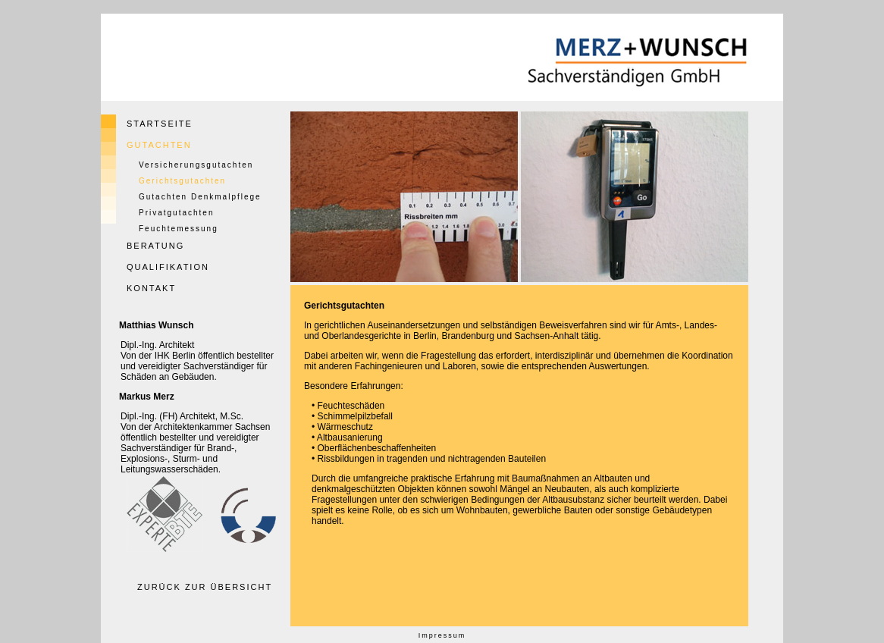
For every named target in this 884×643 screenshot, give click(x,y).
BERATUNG (155, 245)
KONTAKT (151, 288)
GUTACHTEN (159, 144)
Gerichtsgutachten (182, 181)
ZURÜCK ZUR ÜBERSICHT (204, 586)
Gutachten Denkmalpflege (200, 197)
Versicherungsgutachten (196, 165)
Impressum (442, 635)
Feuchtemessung (178, 228)
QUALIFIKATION (168, 266)
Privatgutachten (177, 213)
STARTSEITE (160, 123)
